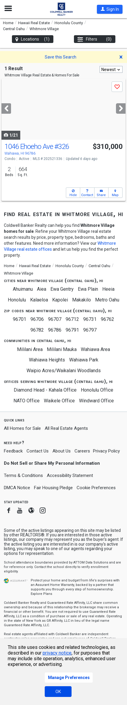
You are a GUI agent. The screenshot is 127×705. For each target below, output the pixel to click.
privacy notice (57, 653)
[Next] (121, 108)
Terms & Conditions (23, 475)
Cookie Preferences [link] (96, 487)
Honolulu (17, 300)
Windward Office (96, 401)
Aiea (41, 289)
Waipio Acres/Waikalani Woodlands (64, 370)
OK (58, 691)
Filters (95, 39)
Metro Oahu (107, 300)
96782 (37, 330)
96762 (107, 319)
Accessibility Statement (70, 475)
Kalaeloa (39, 300)
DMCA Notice (17, 487)
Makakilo (81, 300)
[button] (110, 9)
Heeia (108, 289)
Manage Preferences (69, 677)
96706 (37, 319)
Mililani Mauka (62, 349)
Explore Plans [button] (41, 594)
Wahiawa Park (83, 360)
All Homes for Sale (22, 428)
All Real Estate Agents (66, 428)
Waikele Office (59, 401)
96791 (72, 330)
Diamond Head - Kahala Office (45, 390)
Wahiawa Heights (47, 360)
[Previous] (6, 108)
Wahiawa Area (95, 349)
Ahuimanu (23, 289)
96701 (19, 319)
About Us (61, 451)
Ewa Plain (88, 289)
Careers (82, 451)
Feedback (13, 451)
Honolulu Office (97, 390)
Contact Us (38, 451)
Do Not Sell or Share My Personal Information (52, 463)
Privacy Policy (106, 451)
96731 (90, 319)
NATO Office (26, 401)
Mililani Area (30, 349)
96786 (54, 330)
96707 (54, 319)
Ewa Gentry (62, 289)
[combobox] (111, 69)
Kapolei (60, 300)
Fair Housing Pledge (53, 487)
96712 (72, 319)
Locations (33, 39)
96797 (90, 330)
